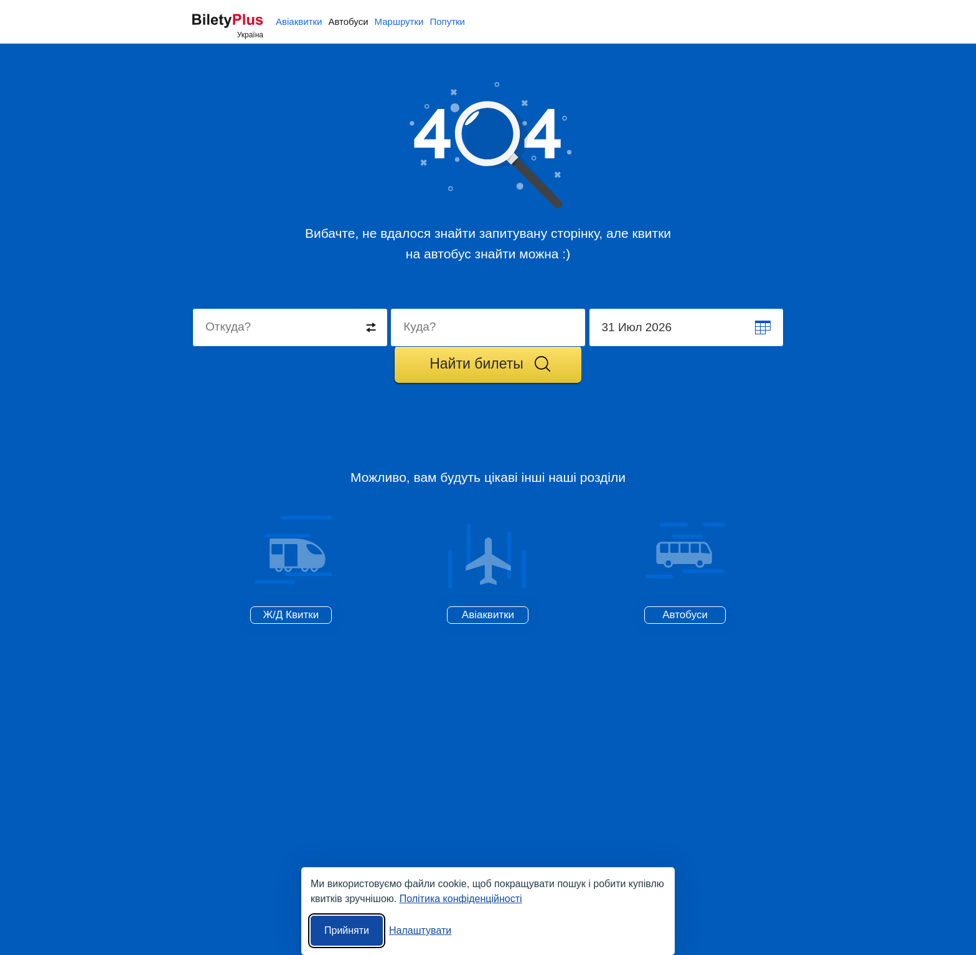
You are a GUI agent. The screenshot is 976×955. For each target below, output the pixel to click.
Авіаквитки (299, 21)
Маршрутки (399, 21)
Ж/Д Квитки (291, 615)
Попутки (447, 21)
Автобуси (348, 21)
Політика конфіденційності (461, 898)
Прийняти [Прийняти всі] (346, 930)
